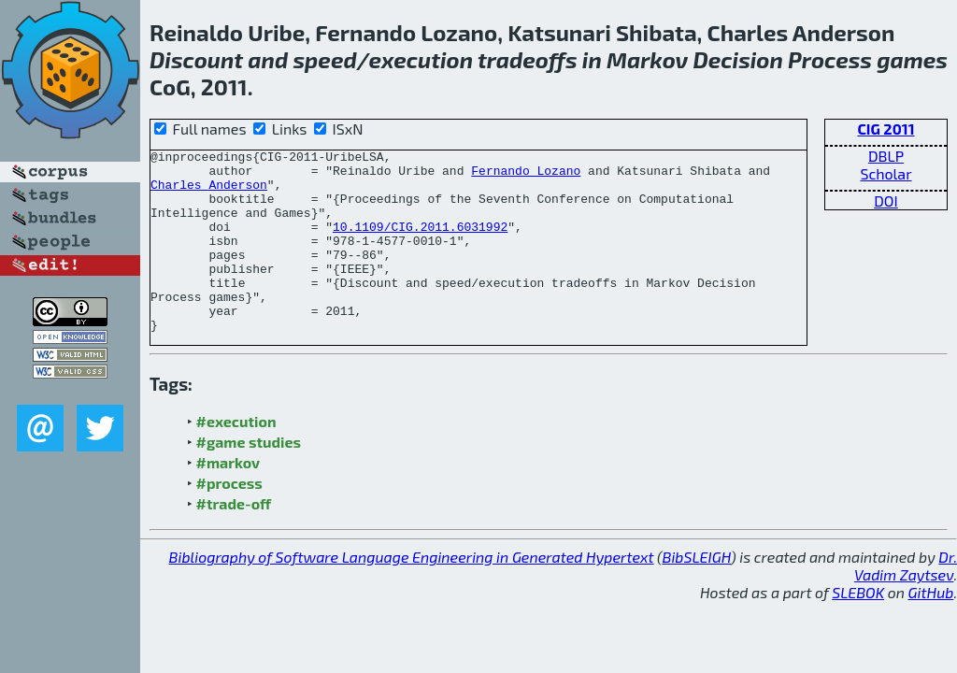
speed (324, 59)
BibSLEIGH (697, 593)
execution (420, 59)
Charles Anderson (208, 192)
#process (229, 519)
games (912, 59)
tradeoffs (528, 59)
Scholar (885, 173)
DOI (886, 200)
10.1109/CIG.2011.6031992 (420, 243)
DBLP (886, 156)
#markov (228, 499)
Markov (647, 59)
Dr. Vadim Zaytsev (905, 602)
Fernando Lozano (525, 175)
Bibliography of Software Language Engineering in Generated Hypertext (411, 593)
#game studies (248, 478)
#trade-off (234, 540)
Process (830, 59)
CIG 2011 (885, 128)
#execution (236, 457)
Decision (738, 59)
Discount (196, 59)
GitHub (931, 628)
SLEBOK (858, 628)
